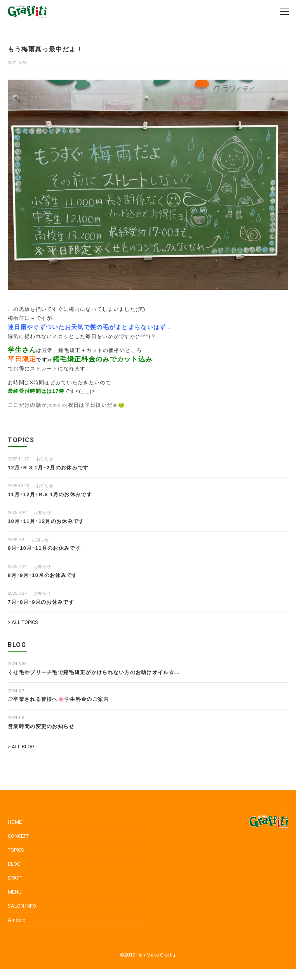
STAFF (15, 878)
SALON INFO (22, 906)
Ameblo (17, 920)
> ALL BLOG (21, 746)
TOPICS (16, 850)
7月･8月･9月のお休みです (41, 602)
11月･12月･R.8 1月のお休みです (50, 494)
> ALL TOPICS (23, 622)
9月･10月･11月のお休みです (44, 548)
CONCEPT (18, 836)
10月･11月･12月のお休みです (46, 521)
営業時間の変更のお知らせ (41, 726)
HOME (15, 822)
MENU (15, 892)
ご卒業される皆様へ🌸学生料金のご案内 (58, 699)
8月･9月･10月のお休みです (42, 575)
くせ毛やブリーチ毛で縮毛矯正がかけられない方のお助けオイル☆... (94, 672)
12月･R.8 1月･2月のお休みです (48, 468)
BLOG (14, 864)
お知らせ (44, 459)
